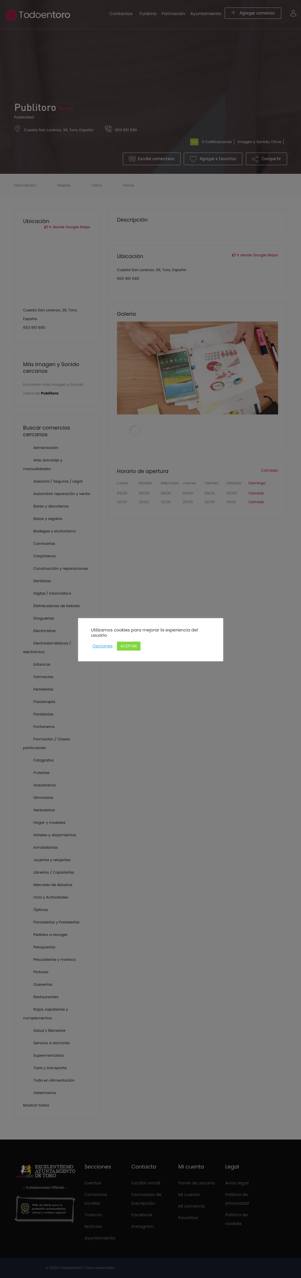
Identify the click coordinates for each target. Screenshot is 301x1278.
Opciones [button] (103, 646)
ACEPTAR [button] (128, 646)
